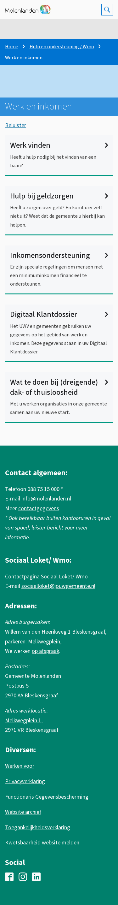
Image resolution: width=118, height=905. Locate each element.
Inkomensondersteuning (59, 255)
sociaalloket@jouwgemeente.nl (58, 586)
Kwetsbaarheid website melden (42, 843)
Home (11, 46)
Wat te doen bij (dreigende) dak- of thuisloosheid (59, 387)
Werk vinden (59, 145)
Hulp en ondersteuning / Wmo (62, 46)
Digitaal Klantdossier (59, 314)
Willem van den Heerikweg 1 (38, 632)
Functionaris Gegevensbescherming (46, 797)
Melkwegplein (44, 642)
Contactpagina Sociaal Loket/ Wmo (46, 577)
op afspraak (45, 651)
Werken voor (19, 766)
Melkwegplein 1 (23, 721)
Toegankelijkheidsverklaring (37, 827)
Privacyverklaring (25, 781)
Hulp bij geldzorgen (59, 196)
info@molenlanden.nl (46, 499)
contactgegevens (38, 508)
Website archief (23, 812)
